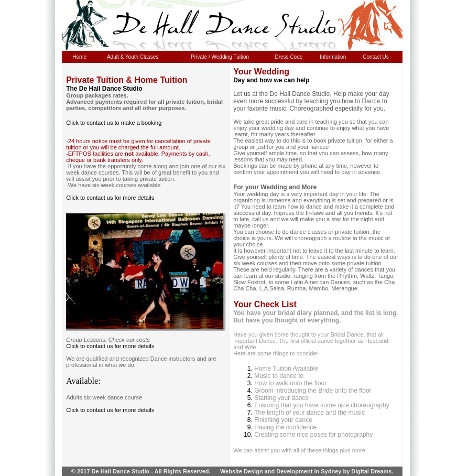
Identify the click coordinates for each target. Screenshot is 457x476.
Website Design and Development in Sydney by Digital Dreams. (307, 471)
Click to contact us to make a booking (113, 123)
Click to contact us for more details (110, 197)
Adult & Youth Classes (132, 57)
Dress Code (289, 57)
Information (333, 57)
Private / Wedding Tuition (220, 57)
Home (79, 57)
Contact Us (375, 57)
